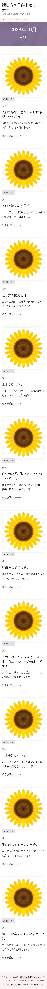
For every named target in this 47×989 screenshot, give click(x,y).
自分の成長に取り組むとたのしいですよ (22, 476)
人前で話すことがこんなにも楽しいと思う (22, 114)
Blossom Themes (13, 984)
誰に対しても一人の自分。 (20, 844)
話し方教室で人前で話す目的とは (23, 936)
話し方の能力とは (14, 295)
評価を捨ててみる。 (16, 567)
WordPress (38, 984)
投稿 (4, 105)
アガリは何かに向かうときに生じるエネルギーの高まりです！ (22, 661)
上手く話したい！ (14, 384)
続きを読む (11, 135)
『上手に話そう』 (14, 755)
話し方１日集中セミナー (19, 7)
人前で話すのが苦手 (16, 206)
